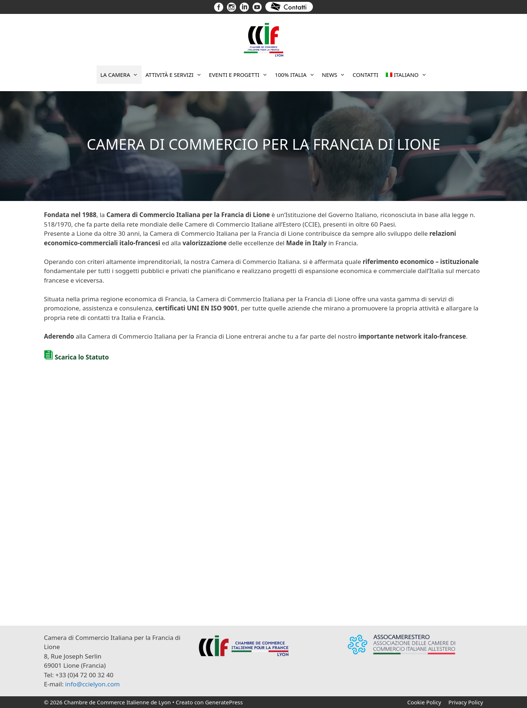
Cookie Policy (424, 702)
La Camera (121, 75)
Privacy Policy (465, 702)
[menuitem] (406, 75)
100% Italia (296, 75)
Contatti (365, 74)
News (335, 75)
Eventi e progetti (240, 75)
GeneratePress (224, 702)
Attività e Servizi (175, 75)
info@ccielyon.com (92, 684)
